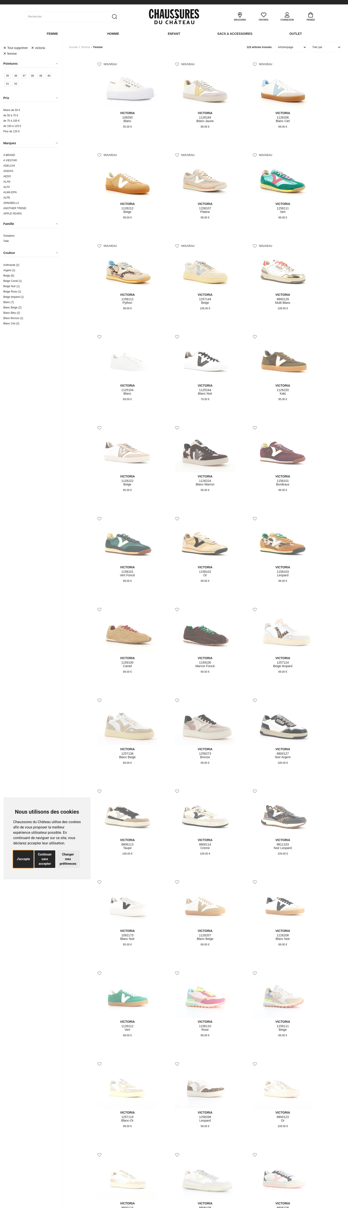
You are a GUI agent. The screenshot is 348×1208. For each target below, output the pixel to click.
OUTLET (295, 33)
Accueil (73, 47)
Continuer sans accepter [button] (45, 859)
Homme (113, 33)
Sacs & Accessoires (234, 33)
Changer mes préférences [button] (68, 859)
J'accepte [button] (23, 859)
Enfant (174, 33)
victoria (85, 47)
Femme (52, 33)
